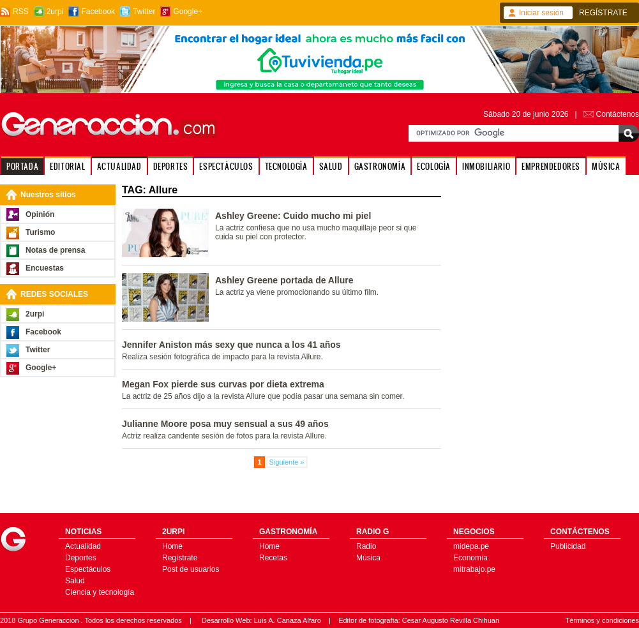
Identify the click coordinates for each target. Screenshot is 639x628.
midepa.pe (471, 546)
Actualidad (83, 546)
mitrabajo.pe (474, 569)
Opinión (40, 214)
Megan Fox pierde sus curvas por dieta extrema (223, 384)
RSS (21, 11)
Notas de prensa (55, 250)
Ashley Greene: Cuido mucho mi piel (293, 216)
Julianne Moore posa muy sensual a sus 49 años (225, 424)
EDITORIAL (67, 166)
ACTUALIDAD (119, 166)
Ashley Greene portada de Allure (284, 280)
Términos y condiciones (602, 620)
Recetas (273, 557)
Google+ (187, 11)
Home (172, 546)
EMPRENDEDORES (551, 166)
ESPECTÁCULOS (226, 166)
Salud (75, 580)
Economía (470, 557)
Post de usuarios (190, 569)
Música (368, 557)
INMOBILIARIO (486, 166)
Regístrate (179, 557)
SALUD (331, 166)
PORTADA (22, 166)
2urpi (55, 11)
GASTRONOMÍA (380, 166)
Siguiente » (286, 462)
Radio (366, 546)
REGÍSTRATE (603, 12)
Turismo (40, 232)
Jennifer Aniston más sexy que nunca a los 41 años (231, 345)
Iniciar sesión (541, 12)
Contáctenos (617, 114)
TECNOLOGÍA (286, 166)
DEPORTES (170, 166)
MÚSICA (606, 166)
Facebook (98, 11)
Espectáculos (87, 569)
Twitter (144, 11)
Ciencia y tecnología (99, 592)
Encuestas (45, 268)
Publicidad (567, 546)
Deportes (80, 557)
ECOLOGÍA (434, 166)
